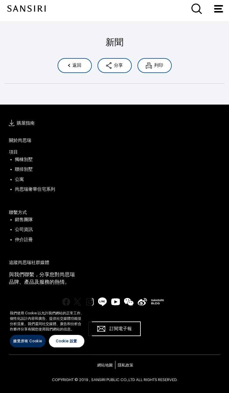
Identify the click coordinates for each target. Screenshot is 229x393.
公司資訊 (24, 229)
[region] (47, 325)
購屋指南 (26, 123)
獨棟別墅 (24, 159)
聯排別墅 (24, 169)
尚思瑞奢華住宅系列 (35, 189)
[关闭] (84, 304)
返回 (76, 65)
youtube (115, 301)
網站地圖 (105, 365)
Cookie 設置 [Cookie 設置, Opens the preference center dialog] (66, 341)
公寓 (19, 179)
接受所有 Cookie (27, 341)
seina (142, 301)
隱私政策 (125, 365)
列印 (158, 65)
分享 (118, 65)
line (102, 301)
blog (157, 301)
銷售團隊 (24, 220)
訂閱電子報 (120, 329)
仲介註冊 (24, 239)
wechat (129, 301)
